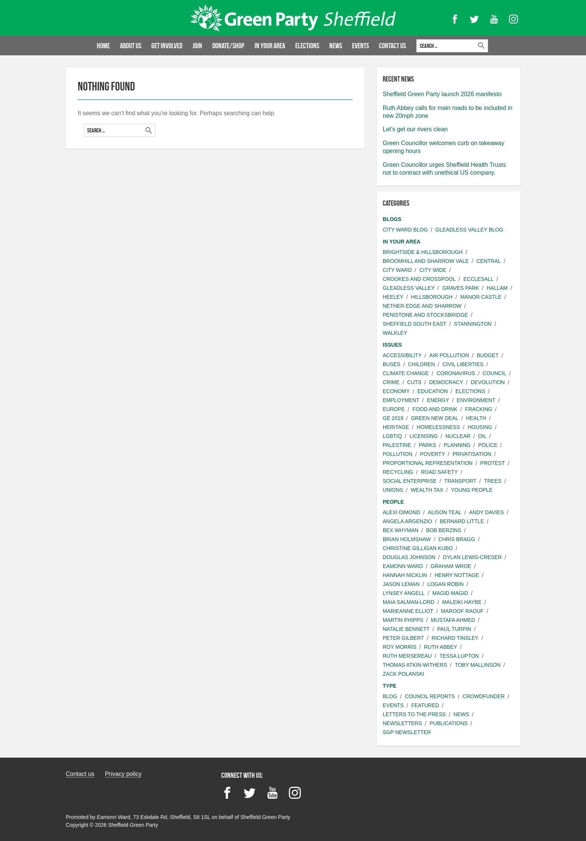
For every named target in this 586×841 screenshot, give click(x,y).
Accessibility (402, 355)
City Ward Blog (405, 230)
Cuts (414, 382)
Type (390, 686)
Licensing (424, 436)
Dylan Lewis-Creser (472, 557)
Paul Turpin (454, 629)
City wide (432, 270)
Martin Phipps (403, 620)
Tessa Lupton (459, 656)
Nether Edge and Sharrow (422, 306)
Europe (394, 409)
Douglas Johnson (409, 557)
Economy (396, 391)
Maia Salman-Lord (408, 602)
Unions (393, 490)
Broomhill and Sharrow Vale (426, 261)
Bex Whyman (401, 530)
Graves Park (460, 288)
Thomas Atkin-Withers (415, 665)
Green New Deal (435, 418)
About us (130, 46)
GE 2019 (393, 418)
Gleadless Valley (409, 288)
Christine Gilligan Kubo (418, 548)
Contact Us (392, 46)
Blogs (392, 219)
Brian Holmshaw (407, 539)
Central (488, 261)
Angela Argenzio (407, 521)
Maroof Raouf (462, 611)
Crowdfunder (484, 696)
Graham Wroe (451, 566)
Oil (482, 436)
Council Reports (430, 696)
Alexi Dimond (401, 512)
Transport (460, 481)
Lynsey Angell (404, 593)
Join (197, 46)
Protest (492, 463)
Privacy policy (123, 774)
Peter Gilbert (403, 638)
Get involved (166, 46)
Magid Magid (450, 593)
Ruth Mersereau (407, 656)
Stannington (473, 324)
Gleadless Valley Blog (469, 230)
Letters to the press (414, 714)
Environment (476, 400)
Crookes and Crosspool (419, 279)
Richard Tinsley (455, 638)
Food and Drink (435, 409)
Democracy (446, 382)
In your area (270, 46)
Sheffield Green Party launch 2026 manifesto (442, 94)
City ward (397, 270)
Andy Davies (486, 512)
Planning (457, 445)
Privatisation (472, 454)
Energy (438, 400)
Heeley (393, 297)
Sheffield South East (414, 324)
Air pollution (449, 355)
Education (432, 391)
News (335, 46)
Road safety (439, 472)
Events (360, 46)
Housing (480, 427)
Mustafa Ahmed (453, 620)
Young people (471, 490)
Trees (493, 481)
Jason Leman (401, 584)
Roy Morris (399, 647)
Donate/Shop (228, 46)
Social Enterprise (410, 481)
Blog (390, 696)
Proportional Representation (428, 463)
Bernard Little (462, 521)
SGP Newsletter (407, 732)
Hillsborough (432, 297)
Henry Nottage (457, 575)
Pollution (397, 454)
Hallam (497, 288)
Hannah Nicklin (405, 575)
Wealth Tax (427, 490)
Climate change (406, 373)
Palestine (397, 445)
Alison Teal (445, 512)
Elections (307, 46)
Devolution (488, 382)
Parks (427, 445)
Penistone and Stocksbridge (425, 315)
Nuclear (458, 436)
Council (494, 373)
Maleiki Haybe (462, 602)
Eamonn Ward (403, 566)
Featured (425, 705)
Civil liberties (463, 364)
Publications (448, 723)
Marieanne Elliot (408, 611)
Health (476, 418)
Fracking (478, 409)
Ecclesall (478, 279)
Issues (392, 345)
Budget (488, 355)
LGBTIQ (392, 436)
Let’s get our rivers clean (415, 129)
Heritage (396, 427)
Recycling (398, 472)
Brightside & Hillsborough (423, 252)
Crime (391, 382)
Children (421, 364)
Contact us (80, 774)
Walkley (395, 333)
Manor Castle (480, 297)
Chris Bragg (456, 539)
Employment (401, 400)
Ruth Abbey (440, 647)
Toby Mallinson (477, 665)
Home (103, 46)
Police (487, 445)
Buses (391, 364)
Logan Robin (445, 584)
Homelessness (438, 427)
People (393, 502)
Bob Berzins (443, 530)
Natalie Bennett (406, 629)
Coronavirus (456, 373)
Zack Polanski (403, 674)
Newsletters (402, 723)
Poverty (432, 454)
